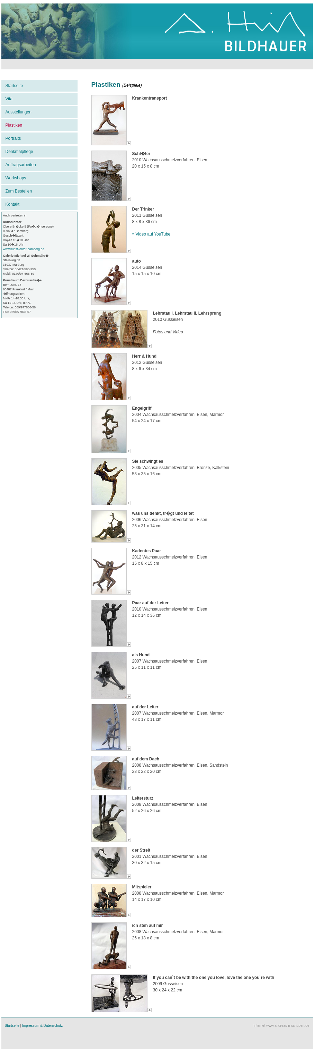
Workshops (16, 178)
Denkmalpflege (19, 151)
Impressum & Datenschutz (42, 1025)
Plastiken (14, 125)
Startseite (14, 85)
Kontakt (13, 204)
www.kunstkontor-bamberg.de (23, 249)
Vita (9, 98)
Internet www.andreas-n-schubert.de (281, 1025)
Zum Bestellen (19, 191)
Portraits (13, 138)
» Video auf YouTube (151, 234)
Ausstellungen (19, 112)
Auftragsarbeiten (21, 164)
